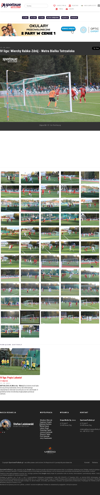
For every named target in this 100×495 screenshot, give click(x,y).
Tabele (59, 9)
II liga (25, 17)
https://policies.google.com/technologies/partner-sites (48, 469)
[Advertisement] (49, 149)
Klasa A (65, 17)
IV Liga (33, 17)
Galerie (70, 9)
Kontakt (87, 463)
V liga (41, 17)
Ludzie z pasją (59, 5)
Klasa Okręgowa (53, 17)
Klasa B (74, 17)
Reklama (95, 463)
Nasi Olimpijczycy (88, 5)
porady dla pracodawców (64, 463)
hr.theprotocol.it (49, 463)
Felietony (73, 5)
